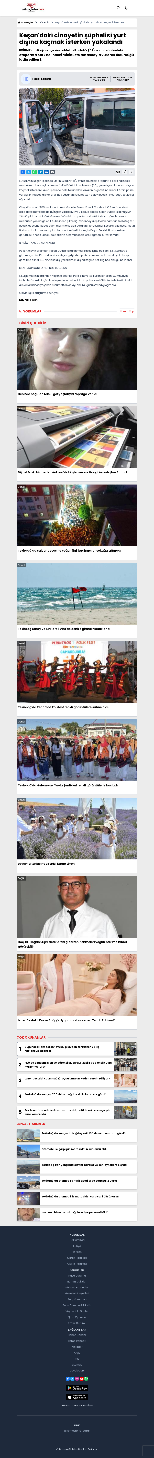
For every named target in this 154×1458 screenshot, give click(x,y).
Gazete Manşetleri (77, 1293)
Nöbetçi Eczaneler (77, 1287)
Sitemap (77, 1365)
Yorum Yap (127, 311)
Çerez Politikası (77, 1258)
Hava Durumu (77, 1276)
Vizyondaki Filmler (77, 1311)
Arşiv (77, 1353)
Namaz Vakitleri (77, 1281)
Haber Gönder (77, 1335)
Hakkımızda (77, 1240)
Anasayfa (25, 22)
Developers (77, 1370)
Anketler (77, 1347)
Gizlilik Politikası (77, 1264)
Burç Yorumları (77, 1299)
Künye (77, 1246)
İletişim (77, 1252)
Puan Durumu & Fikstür (77, 1305)
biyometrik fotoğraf (77, 1431)
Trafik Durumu (77, 1323)
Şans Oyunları (77, 1317)
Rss (77, 1359)
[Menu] (118, 8)
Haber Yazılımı (83, 1405)
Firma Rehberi (77, 1341)
